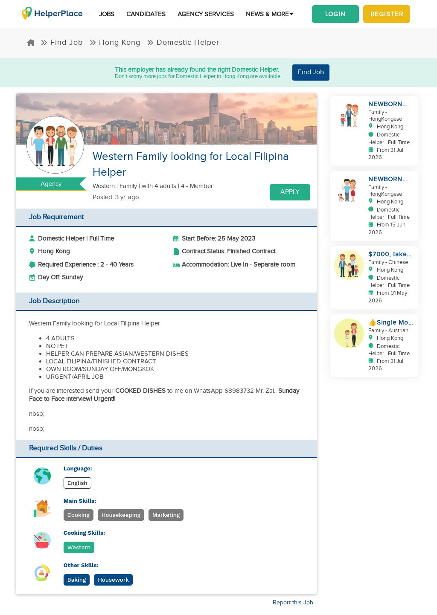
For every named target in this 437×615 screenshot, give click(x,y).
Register (386, 14)
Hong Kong (114, 42)
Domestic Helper (183, 42)
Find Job (62, 42)
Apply (290, 192)
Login (335, 14)
